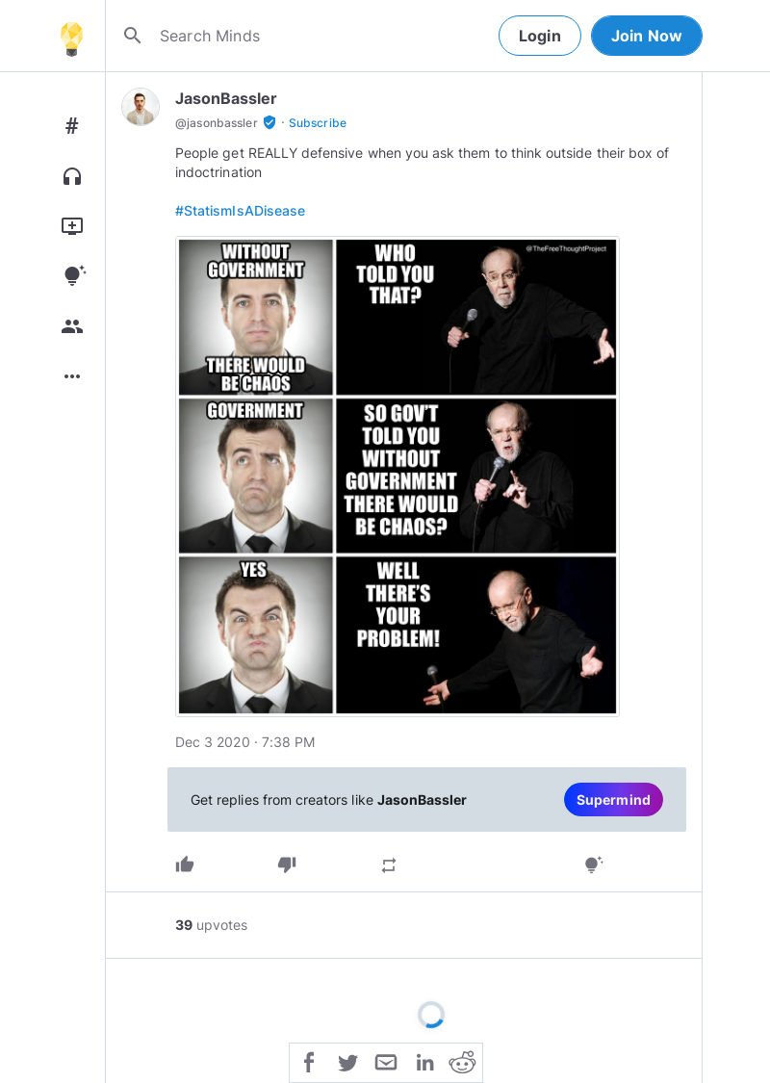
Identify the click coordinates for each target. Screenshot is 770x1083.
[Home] (71, 35)
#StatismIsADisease (240, 210)
